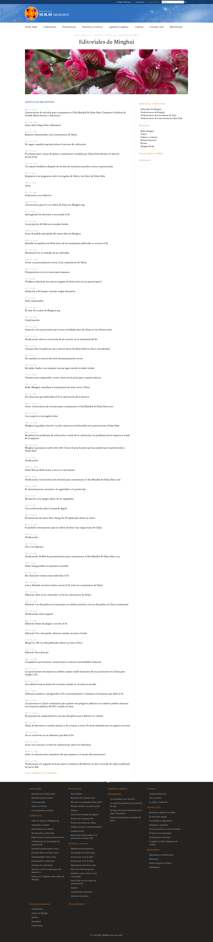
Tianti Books (140, 2)
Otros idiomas (154, 2)
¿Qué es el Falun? (39, 806)
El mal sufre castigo (158, 816)
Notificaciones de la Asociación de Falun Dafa (161, 118)
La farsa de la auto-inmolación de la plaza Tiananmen (126, 811)
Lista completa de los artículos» (41, 772)
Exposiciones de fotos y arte (83, 865)
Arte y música (155, 797)
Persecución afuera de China (83, 822)
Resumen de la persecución (83, 797)
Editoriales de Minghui (128, 35)
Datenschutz (37, 925)
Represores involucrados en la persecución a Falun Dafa (84, 836)
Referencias (176, 27)
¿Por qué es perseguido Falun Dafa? (86, 802)
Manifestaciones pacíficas (82, 848)
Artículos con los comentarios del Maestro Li (46, 870)
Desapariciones (77, 831)
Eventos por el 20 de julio (82, 860)
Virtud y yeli (156, 27)
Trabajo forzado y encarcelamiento (86, 826)
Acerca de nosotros (39, 903)
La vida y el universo (158, 802)
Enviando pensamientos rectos (45, 848)
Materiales (144, 125)
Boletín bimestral (148, 140)
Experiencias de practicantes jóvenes (48, 837)
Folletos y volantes (149, 137)
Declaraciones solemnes (159, 837)
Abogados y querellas (158, 824)
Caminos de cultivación (42, 865)
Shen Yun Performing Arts (82, 869)
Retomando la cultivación (43, 833)
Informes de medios (80, 896)
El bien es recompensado (160, 833)
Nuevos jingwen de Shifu (151, 153)
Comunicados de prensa (81, 891)
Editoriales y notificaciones (105, 35)
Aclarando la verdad (40, 824)
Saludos (74, 887)
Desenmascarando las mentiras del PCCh (125, 819)
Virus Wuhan (76, 793)
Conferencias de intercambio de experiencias (46, 843)
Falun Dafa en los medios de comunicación (83, 882)
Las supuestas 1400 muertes (122, 798)
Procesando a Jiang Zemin (160, 820)
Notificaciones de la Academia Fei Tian (158, 115)
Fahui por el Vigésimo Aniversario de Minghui (48, 878)
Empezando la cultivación (43, 860)
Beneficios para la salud (42, 797)
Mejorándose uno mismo (43, 829)
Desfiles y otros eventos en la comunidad (84, 875)
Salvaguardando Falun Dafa (44, 856)
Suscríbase (36, 921)
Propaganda (114, 793)
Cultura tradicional (157, 793)
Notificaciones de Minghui (153, 112)
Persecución (69, 27)
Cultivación (49, 27)
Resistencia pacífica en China (162, 812)
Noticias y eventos (92, 27)
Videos (144, 134)
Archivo (35, 917)
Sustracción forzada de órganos (85, 814)
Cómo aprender (38, 802)
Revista (144, 143)
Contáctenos (37, 908)
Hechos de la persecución (82, 818)
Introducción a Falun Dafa (43, 793)
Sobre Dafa (31, 27)
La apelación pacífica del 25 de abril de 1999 (126, 804)
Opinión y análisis (119, 27)
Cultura (139, 27)
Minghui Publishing (124, 2)
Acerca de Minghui (40, 913)
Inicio (77, 35)
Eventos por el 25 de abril (82, 856)
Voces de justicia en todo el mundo (164, 829)
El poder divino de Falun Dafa (45, 852)
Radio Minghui (147, 131)
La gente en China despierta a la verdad (163, 843)
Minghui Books (147, 146)
